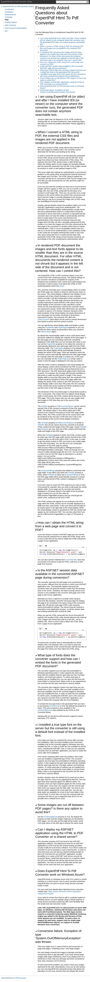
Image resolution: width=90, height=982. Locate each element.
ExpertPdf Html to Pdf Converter (13, 978)
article (62, 286)
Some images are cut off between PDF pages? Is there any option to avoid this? (59, 808)
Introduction (9, 9)
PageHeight (62, 327)
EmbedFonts (54, 706)
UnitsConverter (43, 319)
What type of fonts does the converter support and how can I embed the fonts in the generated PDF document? (63, 71)
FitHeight (44, 423)
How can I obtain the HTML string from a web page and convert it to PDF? (59, 526)
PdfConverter (46, 332)
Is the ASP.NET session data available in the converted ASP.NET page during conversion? (61, 67)
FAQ (6, 20)
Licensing (8, 17)
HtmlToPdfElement (45, 710)
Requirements (10, 14)
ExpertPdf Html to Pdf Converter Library (18, 6)
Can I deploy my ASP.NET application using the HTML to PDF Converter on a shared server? (62, 83)
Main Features (10, 25)
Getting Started (11, 22)
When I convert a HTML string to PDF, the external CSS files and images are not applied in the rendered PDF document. (61, 48)
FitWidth (44, 406)
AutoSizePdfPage (48, 470)
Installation (9, 12)
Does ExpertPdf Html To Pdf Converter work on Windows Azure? (60, 872)
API (6, 31)
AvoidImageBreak (50, 817)
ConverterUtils (71, 560)
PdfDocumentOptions (65, 406)
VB (46, 546)
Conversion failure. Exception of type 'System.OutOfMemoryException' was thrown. (58, 91)
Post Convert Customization (16, 28)
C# (40, 546)
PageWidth (49, 327)
